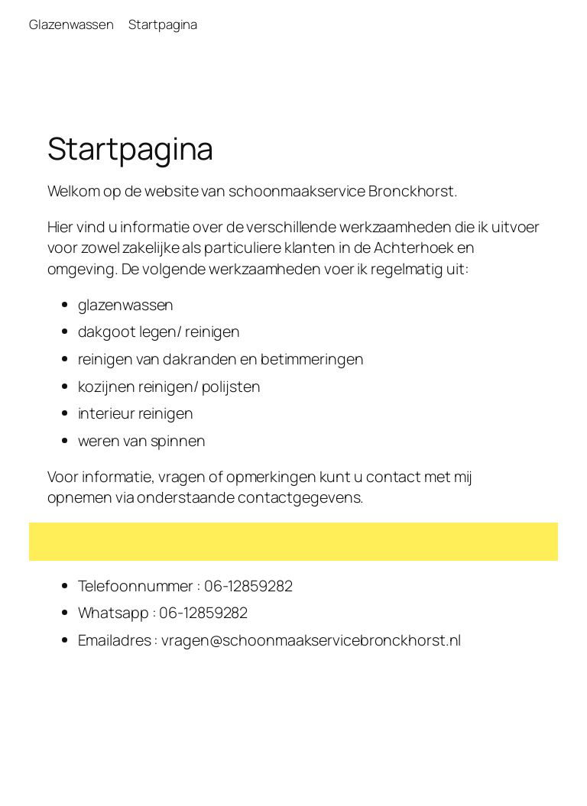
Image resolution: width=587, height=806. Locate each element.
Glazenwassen (71, 24)
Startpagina (162, 24)
